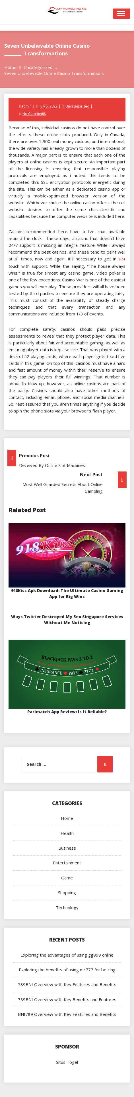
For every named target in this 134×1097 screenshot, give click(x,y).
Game (67, 878)
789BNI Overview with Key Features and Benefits (67, 984)
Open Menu (121, 14)
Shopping (67, 892)
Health (67, 833)
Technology (67, 907)
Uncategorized (77, 106)
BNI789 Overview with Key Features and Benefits (67, 1014)
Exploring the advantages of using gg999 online (67, 955)
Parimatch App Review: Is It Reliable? (67, 711)
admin (26, 106)
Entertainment (67, 863)
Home (67, 818)
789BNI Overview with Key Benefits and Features (67, 999)
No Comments (34, 113)
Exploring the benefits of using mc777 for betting (67, 969)
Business (67, 848)
